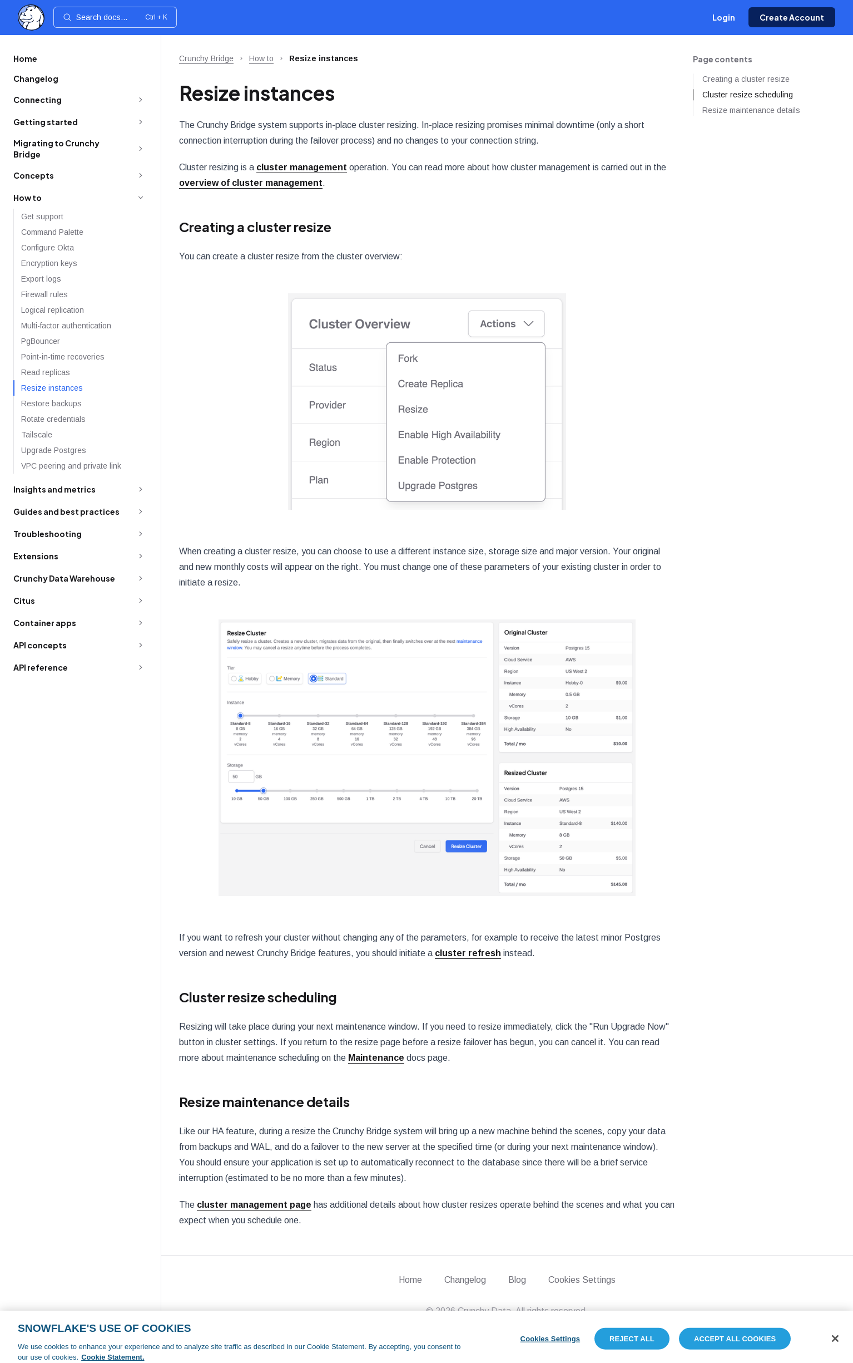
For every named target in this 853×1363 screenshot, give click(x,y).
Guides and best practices (66, 511)
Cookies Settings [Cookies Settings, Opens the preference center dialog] (550, 1345)
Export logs (41, 278)
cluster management (301, 167)
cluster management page (254, 1204)
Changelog (35, 78)
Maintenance (376, 1057)
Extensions (35, 556)
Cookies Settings (582, 1280)
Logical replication (52, 310)
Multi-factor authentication (66, 325)
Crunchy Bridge (206, 58)
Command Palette (52, 232)
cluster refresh (468, 953)
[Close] (835, 1344)
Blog (517, 1280)
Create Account (792, 17)
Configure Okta (47, 247)
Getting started (45, 122)
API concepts (40, 645)
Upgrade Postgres (53, 450)
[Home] (31, 17)
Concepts (33, 175)
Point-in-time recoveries (63, 356)
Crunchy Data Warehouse (64, 578)
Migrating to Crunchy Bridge (56, 148)
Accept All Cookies (735, 1345)
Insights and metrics (54, 489)
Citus (24, 601)
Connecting (37, 100)
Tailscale (36, 434)
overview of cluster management (251, 183)
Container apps (44, 623)
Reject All (631, 1345)
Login (723, 17)
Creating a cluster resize (255, 226)
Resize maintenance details (264, 1101)
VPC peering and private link (71, 465)
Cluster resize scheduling (258, 996)
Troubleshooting (47, 534)
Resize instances (52, 387)
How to (27, 198)
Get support (42, 216)
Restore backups (51, 403)
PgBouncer (40, 341)
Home (25, 58)
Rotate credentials (53, 419)
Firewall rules (44, 294)
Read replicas (45, 372)
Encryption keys (49, 263)
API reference (40, 667)
